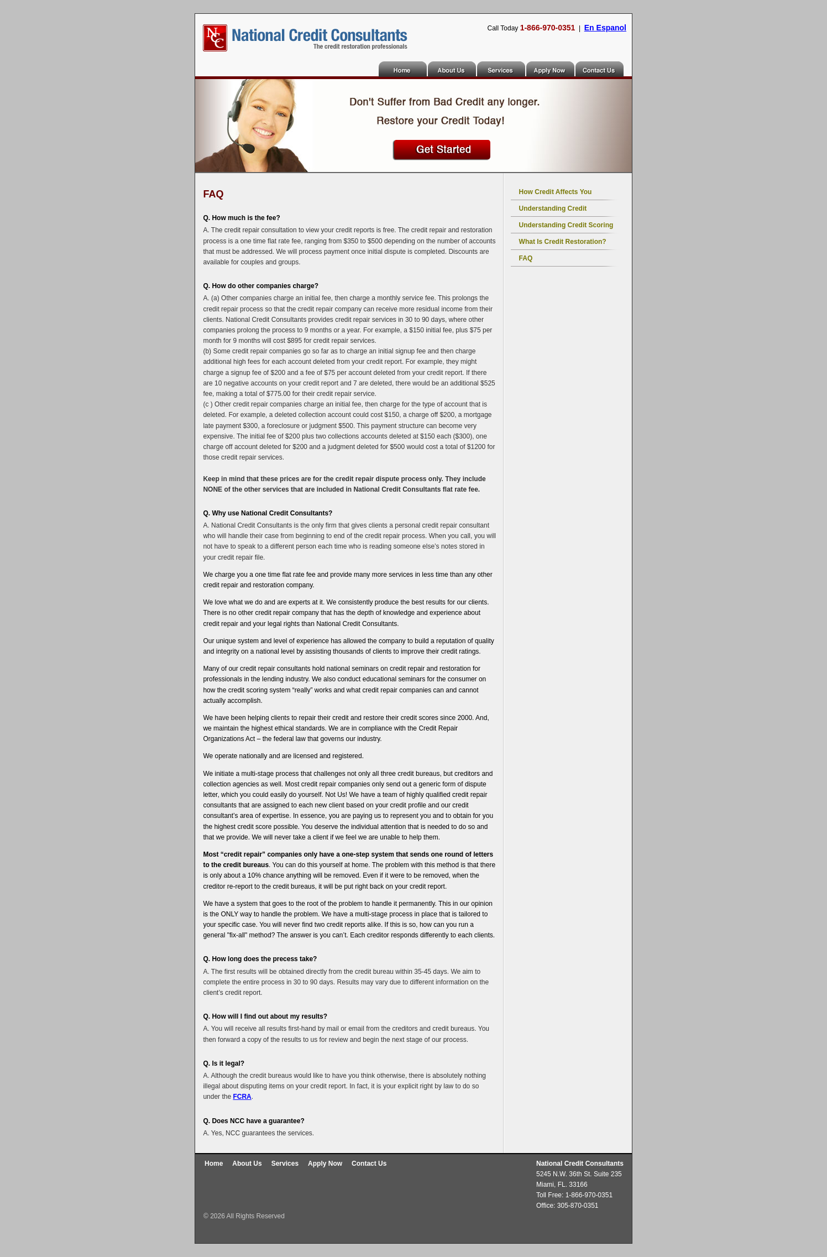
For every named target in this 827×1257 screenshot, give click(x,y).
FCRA (242, 1096)
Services (501, 68)
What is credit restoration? (562, 242)
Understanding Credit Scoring (566, 225)
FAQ (526, 258)
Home (403, 68)
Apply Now (550, 68)
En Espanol (605, 27)
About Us (452, 68)
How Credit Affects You (555, 192)
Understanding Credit (553, 208)
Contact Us (600, 68)
